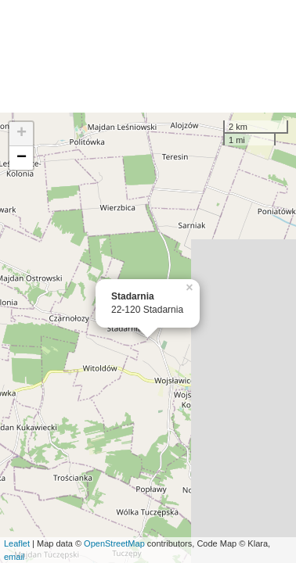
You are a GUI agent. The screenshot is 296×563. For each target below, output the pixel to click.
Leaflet (17, 543)
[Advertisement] (148, 56)
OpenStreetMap (114, 543)
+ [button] (21, 133)
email (14, 556)
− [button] (21, 158)
